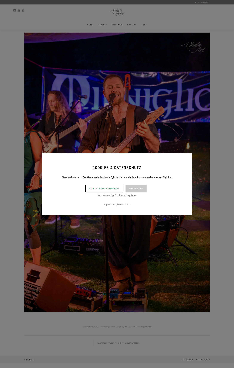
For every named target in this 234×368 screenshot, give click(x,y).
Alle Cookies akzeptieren (104, 188)
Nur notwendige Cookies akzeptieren (116, 195)
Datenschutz (123, 204)
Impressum (109, 204)
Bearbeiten (136, 188)
